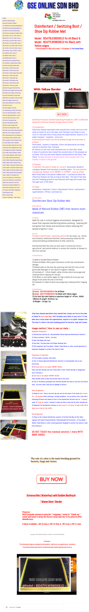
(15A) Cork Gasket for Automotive (12, 180)
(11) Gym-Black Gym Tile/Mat (11, 142)
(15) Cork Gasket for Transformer (12, 177)
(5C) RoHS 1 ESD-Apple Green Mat (12, 73)
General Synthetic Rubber (10, 23)
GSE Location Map (8, 195)
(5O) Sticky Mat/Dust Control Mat (12, 103)
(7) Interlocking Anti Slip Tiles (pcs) (12, 110)
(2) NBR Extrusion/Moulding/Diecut (12, 28)
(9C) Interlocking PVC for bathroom (12, 135)
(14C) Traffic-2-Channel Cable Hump (12, 165)
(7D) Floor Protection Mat (9, 120)
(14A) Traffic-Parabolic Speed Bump (12, 160)
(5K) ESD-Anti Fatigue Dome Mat (12, 93)
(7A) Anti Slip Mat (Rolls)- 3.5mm (11, 112)
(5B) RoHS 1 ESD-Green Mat (11, 70)
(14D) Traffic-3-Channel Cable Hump (12, 167)
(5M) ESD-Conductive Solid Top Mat (12, 98)
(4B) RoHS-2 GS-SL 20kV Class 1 (12, 38)
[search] (33, 607)
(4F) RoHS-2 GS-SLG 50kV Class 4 (12, 48)
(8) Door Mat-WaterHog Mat (10, 122)
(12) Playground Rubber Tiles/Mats (12, 150)
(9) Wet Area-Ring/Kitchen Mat (11, 127)
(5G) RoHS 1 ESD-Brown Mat (11, 83)
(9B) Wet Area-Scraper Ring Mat (11, 132)
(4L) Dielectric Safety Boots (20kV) (12, 63)
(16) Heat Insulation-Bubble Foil (11, 185)
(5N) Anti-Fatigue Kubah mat (10, 100)
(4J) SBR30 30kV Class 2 (9, 58)
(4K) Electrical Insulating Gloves (11, 60)
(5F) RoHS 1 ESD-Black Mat (10, 80)
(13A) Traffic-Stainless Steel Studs (12, 155)
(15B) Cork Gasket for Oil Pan (11, 182)
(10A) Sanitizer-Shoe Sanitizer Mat (12, 140)
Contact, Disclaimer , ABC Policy (11, 197)
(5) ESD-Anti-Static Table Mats (11, 65)
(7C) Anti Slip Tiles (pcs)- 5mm (11, 117)
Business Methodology (9, 20)
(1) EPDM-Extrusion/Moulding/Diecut (12, 25)
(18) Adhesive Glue (8, 192)
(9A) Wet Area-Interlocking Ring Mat (12, 130)
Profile (4, 18)
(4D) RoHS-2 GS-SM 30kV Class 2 (12, 43)
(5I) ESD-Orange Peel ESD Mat (11, 88)
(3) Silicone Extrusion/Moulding (11, 30)
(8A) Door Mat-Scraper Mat (10, 125)
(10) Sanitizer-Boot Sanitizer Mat (11, 137)
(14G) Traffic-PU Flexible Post (11, 175)
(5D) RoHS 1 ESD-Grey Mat (10, 75)
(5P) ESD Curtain (7, 105)
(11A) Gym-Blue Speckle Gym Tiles (12, 145)
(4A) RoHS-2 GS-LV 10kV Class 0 (12, 35)
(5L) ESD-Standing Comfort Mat (11, 95)
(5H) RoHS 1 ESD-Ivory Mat (10, 85)
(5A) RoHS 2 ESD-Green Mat (11, 68)
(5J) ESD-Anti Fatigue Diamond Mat (12, 90)
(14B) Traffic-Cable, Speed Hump (12, 162)
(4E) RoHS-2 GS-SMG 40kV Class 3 (12, 45)
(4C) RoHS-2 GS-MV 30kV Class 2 (12, 40)
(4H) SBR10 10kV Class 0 (10, 53)
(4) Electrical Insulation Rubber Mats (12, 33)
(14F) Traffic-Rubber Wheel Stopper (12, 172)
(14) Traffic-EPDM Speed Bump (11, 157)
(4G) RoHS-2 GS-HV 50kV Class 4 (12, 50)
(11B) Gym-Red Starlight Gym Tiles (12, 147)
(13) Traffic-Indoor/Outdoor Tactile (12, 152)
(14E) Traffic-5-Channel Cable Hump (12, 170)
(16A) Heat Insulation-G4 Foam (11, 187)
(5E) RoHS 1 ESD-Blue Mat (10, 78)
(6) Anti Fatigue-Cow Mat (9, 108)
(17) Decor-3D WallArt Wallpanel (11, 190)
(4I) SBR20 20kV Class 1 (9, 55)
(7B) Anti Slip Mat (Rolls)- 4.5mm (11, 115)
